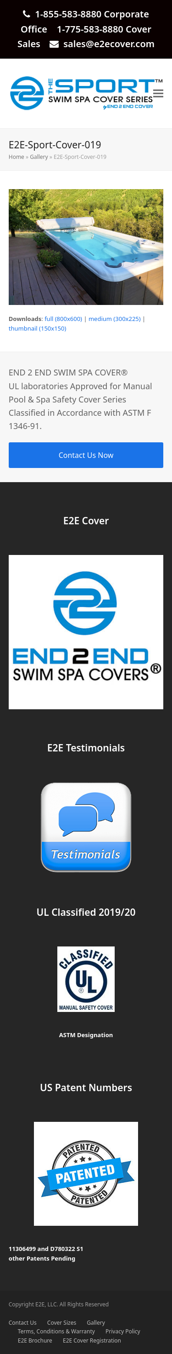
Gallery (39, 157)
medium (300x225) (115, 319)
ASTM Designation (86, 1035)
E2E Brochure (35, 1340)
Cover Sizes (61, 1323)
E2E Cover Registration (92, 1340)
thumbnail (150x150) (38, 328)
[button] (158, 94)
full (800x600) (63, 319)
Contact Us (23, 1323)
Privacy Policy (122, 1331)
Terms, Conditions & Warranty (56, 1331)
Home (16, 157)
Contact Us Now (86, 455)
